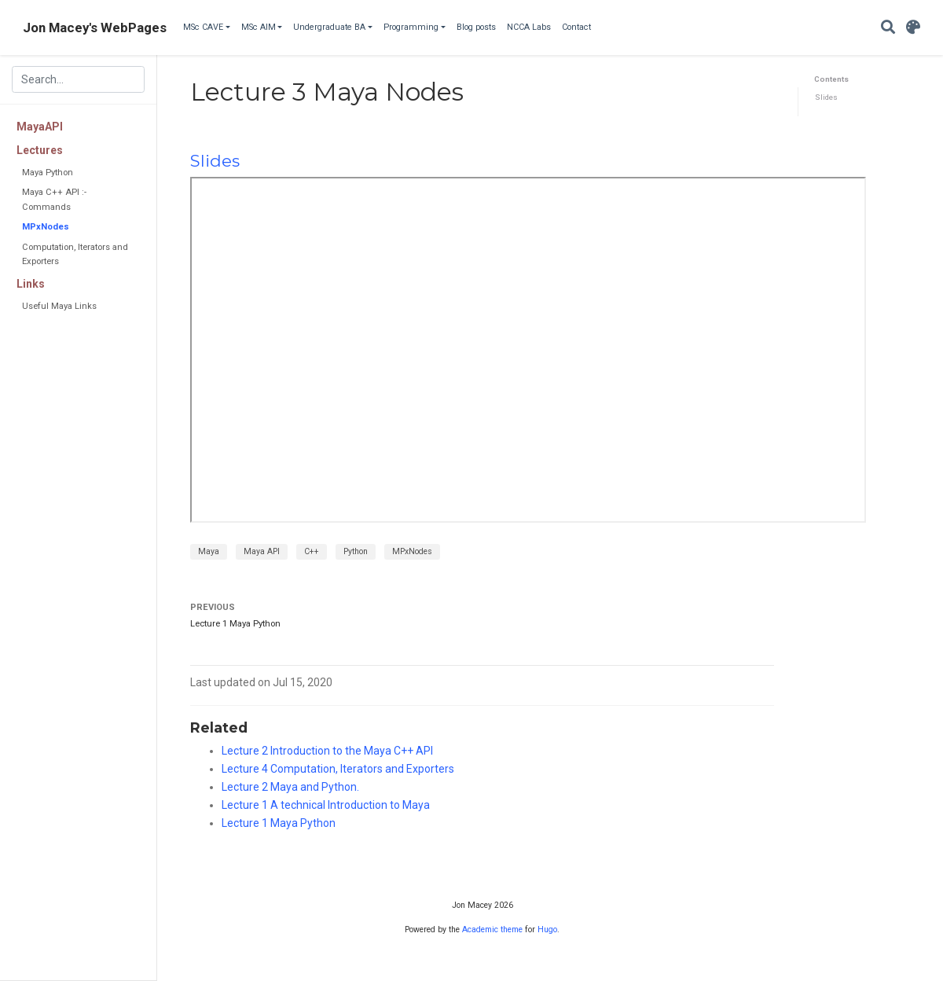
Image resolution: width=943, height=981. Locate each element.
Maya (208, 551)
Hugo (547, 929)
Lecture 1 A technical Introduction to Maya (326, 805)
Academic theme (492, 929)
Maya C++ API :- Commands (54, 199)
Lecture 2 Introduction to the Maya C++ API (327, 750)
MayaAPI (40, 126)
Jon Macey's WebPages (95, 27)
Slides (826, 97)
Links (31, 283)
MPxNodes (45, 227)
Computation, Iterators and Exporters (75, 254)
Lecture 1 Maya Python (235, 624)
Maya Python (47, 172)
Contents (831, 79)
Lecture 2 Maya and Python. (290, 787)
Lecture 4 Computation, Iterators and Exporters (338, 768)
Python (355, 551)
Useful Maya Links (59, 306)
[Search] (888, 28)
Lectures (40, 150)
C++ (311, 551)
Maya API (262, 551)
